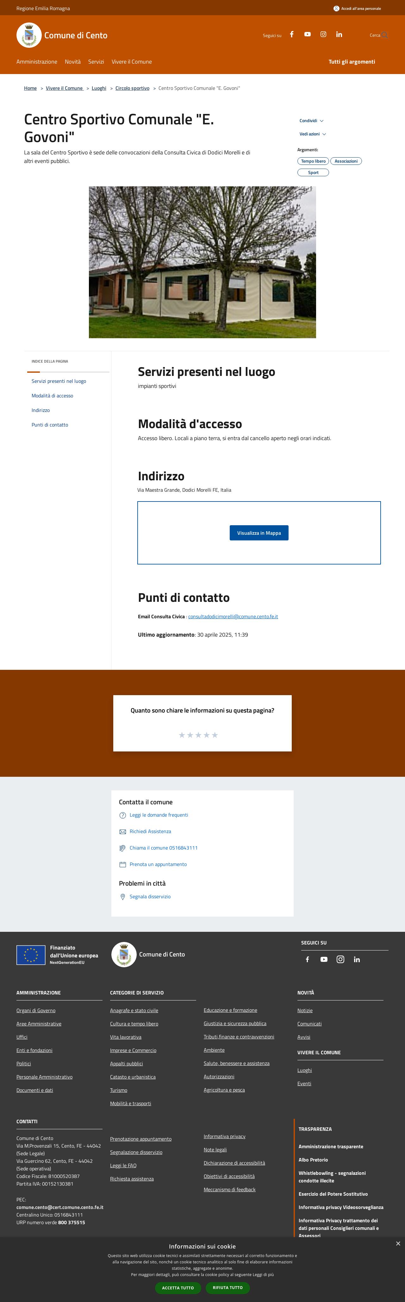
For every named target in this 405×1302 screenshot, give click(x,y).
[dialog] (202, 1269)
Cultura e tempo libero (134, 1023)
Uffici (22, 1037)
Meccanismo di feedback (230, 1189)
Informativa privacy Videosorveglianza (341, 1207)
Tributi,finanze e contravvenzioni (239, 1036)
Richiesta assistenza (132, 1178)
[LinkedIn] (324, 33)
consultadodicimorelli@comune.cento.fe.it (233, 616)
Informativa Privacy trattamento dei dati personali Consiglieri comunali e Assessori (339, 1228)
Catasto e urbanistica (133, 1077)
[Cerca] (381, 35)
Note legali (215, 1149)
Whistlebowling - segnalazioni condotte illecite (332, 1176)
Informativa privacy (225, 1136)
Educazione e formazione (230, 1010)
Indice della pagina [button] (50, 361)
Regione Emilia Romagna (43, 8)
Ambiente (214, 1050)
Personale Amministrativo (44, 1077)
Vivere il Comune (65, 88)
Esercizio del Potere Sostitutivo (333, 1194)
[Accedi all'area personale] (357, 8)
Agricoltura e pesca (224, 1089)
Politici (23, 1063)
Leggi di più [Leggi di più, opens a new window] (263, 1274)
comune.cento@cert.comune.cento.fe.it (59, 1207)
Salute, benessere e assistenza (237, 1063)
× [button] (398, 1244)
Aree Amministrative (38, 1023)
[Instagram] (308, 33)
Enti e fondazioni (34, 1050)
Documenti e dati (34, 1090)
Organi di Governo (35, 1010)
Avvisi (303, 1037)
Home (30, 88)
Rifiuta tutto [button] (228, 1287)
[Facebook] (277, 33)
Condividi (313, 121)
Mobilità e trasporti (130, 1103)
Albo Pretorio (313, 1159)
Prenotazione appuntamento (140, 1139)
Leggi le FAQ (123, 1165)
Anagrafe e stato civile (134, 1010)
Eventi (304, 1083)
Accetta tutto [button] (178, 1288)
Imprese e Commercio (133, 1050)
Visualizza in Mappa (259, 533)
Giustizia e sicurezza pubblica (235, 1023)
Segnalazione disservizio (136, 1152)
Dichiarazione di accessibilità (234, 1163)
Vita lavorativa (125, 1037)
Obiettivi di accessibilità (229, 1176)
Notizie (305, 1010)
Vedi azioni (314, 134)
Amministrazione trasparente (331, 1146)
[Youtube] (293, 33)
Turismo (118, 1090)
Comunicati (309, 1023)
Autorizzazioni (219, 1076)
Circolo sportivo (132, 88)
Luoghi (99, 88)
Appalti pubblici (126, 1063)
